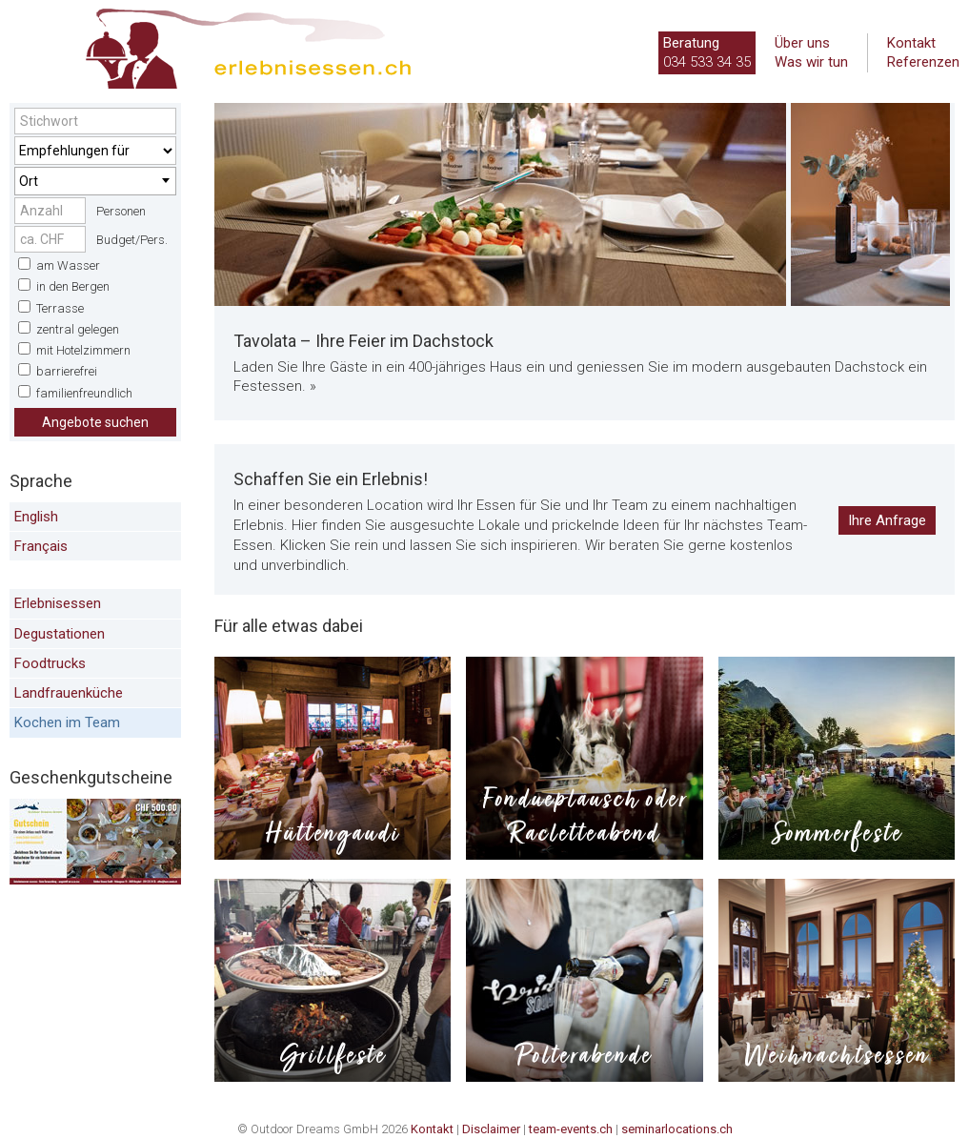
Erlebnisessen (57, 603)
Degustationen (59, 633)
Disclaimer (491, 1129)
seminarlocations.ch (677, 1129)
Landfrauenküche (68, 693)
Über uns (802, 42)
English (36, 516)
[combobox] (95, 181)
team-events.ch (571, 1129)
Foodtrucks (50, 663)
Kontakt (911, 42)
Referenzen (923, 62)
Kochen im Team (67, 722)
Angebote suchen (95, 422)
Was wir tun (811, 62)
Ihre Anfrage (887, 520)
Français (41, 546)
